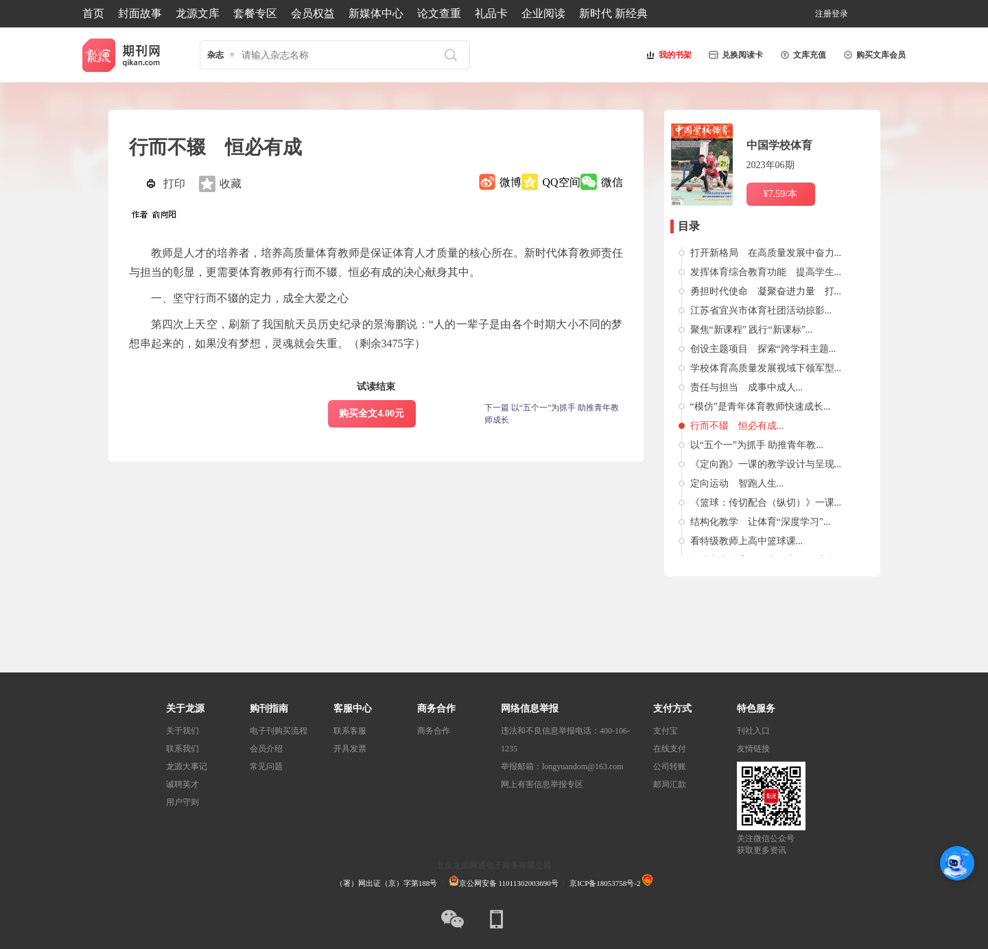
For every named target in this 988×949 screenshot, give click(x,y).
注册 (823, 14)
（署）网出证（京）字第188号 (387, 883)
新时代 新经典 (613, 13)
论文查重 (439, 13)
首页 (93, 13)
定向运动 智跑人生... (737, 483)
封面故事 (140, 13)
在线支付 (669, 748)
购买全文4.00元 (371, 413)
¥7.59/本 (780, 194)
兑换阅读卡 (734, 55)
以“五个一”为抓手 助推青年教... (756, 445)
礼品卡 (491, 13)
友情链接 (753, 748)
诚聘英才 (182, 784)
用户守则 (182, 802)
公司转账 (669, 766)
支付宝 (665, 731)
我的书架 (667, 55)
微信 (612, 182)
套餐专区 (255, 13)
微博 (510, 182)
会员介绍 (266, 748)
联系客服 (349, 731)
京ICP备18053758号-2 (604, 883)
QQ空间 (561, 182)
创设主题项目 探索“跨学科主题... (763, 349)
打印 (174, 183)
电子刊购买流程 (278, 731)
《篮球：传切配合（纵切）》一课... (766, 502)
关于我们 (182, 731)
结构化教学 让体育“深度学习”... (760, 522)
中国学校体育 (779, 145)
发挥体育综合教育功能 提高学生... (766, 272)
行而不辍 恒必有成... (737, 426)
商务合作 (433, 731)
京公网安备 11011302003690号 (503, 883)
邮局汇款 (669, 784)
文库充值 (801, 55)
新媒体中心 (376, 13)
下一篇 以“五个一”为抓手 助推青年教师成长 (552, 414)
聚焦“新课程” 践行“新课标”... (751, 330)
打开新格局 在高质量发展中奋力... (766, 253)
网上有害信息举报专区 (542, 784)
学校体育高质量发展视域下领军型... (766, 368)
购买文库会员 (873, 55)
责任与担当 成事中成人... (746, 387)
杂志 (215, 55)
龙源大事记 (186, 766)
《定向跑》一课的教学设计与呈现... (766, 464)
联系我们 (182, 748)
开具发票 (349, 748)
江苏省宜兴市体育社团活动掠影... (761, 310)
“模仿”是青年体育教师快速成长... (760, 406)
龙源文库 (198, 13)
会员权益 (313, 13)
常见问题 (266, 766)
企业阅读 (543, 13)
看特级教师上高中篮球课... (746, 541)
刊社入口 (753, 731)
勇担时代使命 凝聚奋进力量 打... (766, 291)
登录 (840, 14)
